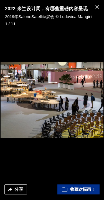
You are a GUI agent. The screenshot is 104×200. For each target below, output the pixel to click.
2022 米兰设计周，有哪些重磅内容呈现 (46, 8)
